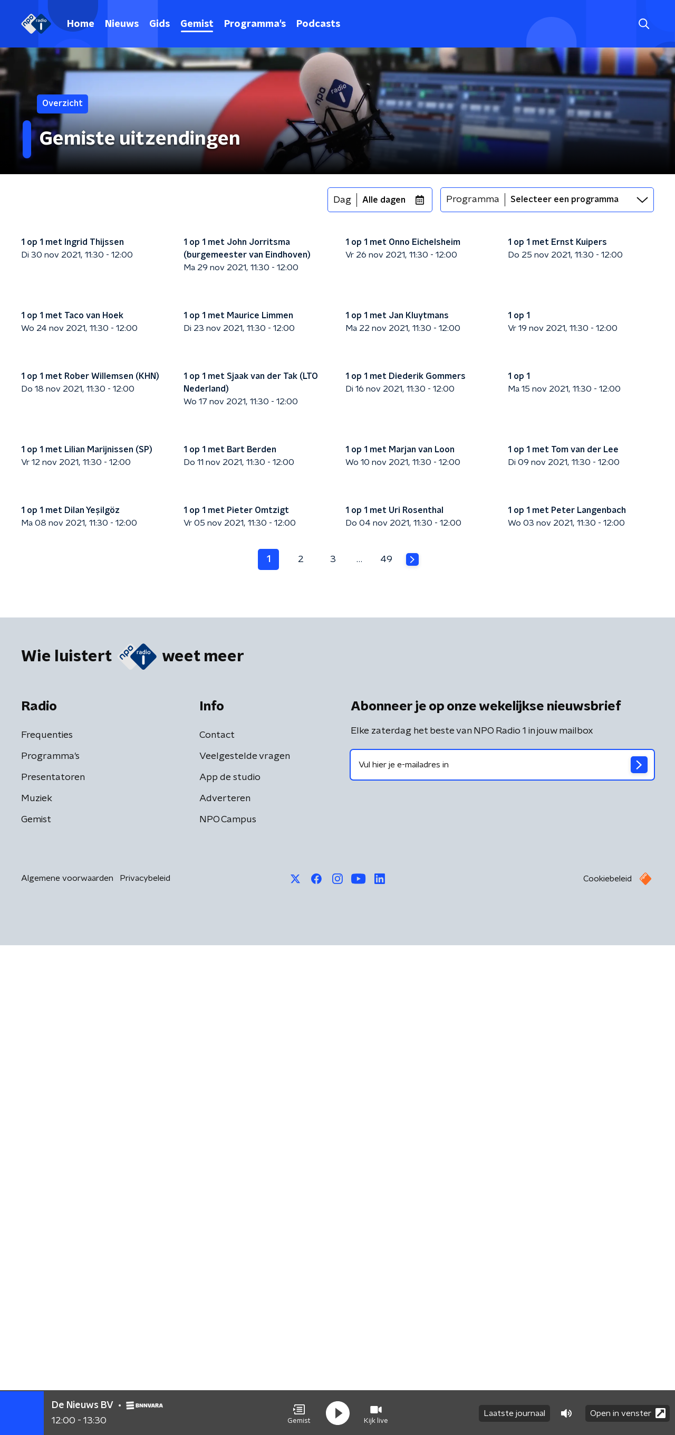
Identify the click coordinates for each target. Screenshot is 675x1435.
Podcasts (318, 24)
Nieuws (122, 24)
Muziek (36, 1288)
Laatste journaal (514, 1413)
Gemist (197, 24)
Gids (159, 24)
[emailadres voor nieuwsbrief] (502, 1254)
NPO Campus (227, 1309)
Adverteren (224, 1288)
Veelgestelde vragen (244, 1246)
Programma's (255, 24)
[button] (299, 1413)
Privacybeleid (145, 1368)
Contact (217, 1225)
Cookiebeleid (607, 1368)
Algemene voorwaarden (67, 1368)
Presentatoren (53, 1267)
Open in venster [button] (628, 1413)
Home (80, 24)
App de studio (230, 1267)
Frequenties (47, 1225)
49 (386, 1048)
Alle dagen (384, 200)
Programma (472, 199)
